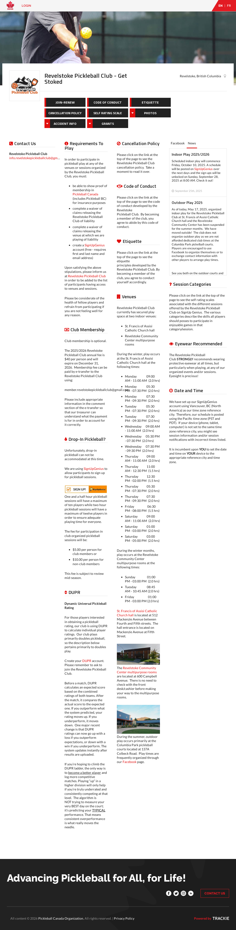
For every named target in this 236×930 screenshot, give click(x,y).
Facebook (129, 762)
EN (220, 5)
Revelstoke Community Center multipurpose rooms (137, 670)
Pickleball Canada (85, 194)
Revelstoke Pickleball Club (87, 276)
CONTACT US (214, 893)
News (192, 143)
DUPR (86, 661)
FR (229, 5)
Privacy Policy (124, 918)
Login (26, 5)
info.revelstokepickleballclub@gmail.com (38, 158)
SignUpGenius (95, 245)
